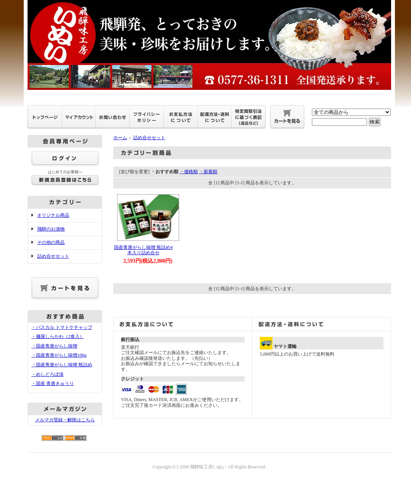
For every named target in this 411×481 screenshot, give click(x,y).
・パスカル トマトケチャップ (61, 327)
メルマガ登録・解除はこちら (65, 419)
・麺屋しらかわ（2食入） (57, 336)
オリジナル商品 (53, 215)
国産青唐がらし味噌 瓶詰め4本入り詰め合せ (143, 250)
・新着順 (208, 171)
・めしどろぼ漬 (47, 374)
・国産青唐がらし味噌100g (58, 355)
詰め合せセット (53, 256)
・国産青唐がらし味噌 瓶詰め (61, 364)
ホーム (120, 137)
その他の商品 (51, 242)
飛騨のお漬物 (51, 229)
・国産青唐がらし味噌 (54, 346)
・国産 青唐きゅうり (52, 383)
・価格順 (188, 171)
